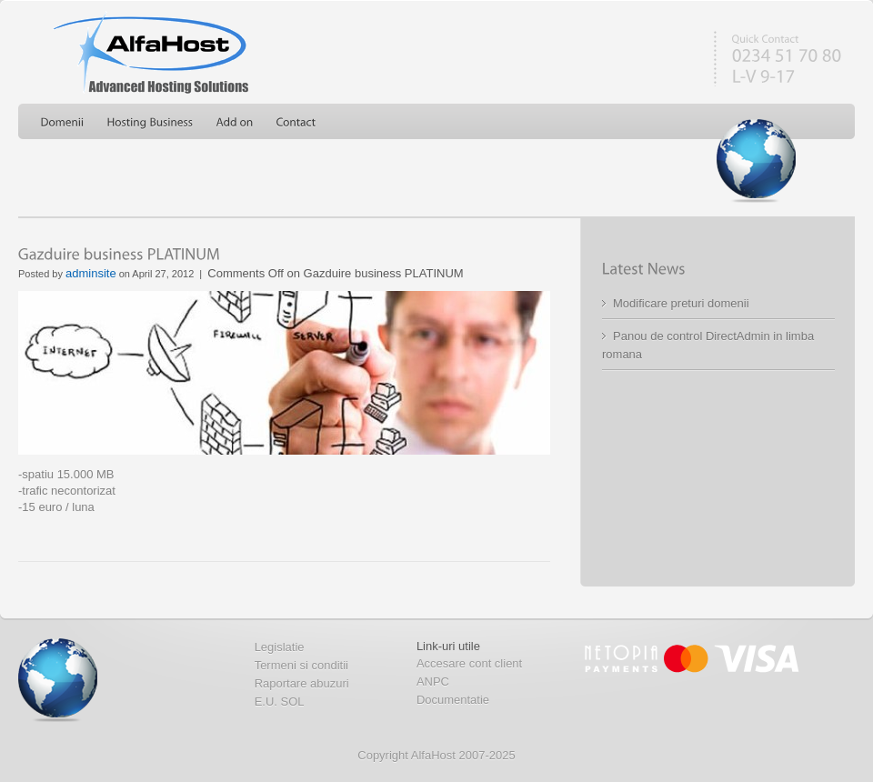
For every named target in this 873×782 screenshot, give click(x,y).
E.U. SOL (280, 701)
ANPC (432, 681)
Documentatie (452, 700)
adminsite (90, 273)
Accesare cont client (469, 663)
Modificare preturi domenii (681, 303)
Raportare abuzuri (302, 683)
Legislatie (280, 647)
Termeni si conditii (301, 665)
